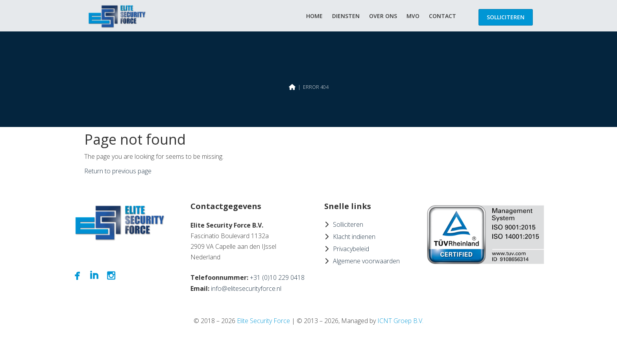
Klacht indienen (354, 236)
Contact (442, 16)
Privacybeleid (351, 248)
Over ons (383, 16)
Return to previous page (117, 171)
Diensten (346, 16)
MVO (412, 16)
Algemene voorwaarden (366, 261)
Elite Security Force (263, 320)
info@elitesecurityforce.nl (246, 288)
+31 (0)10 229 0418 (277, 277)
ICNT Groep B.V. (400, 320)
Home (314, 16)
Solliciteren (506, 17)
